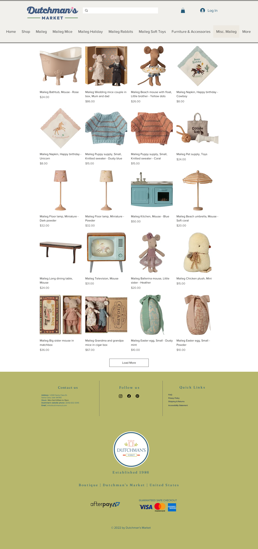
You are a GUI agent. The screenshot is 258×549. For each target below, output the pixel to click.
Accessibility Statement (178, 405)
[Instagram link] (120, 396)
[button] (183, 10)
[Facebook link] (129, 396)
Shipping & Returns (176, 401)
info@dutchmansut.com (57, 405)
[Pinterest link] (137, 396)
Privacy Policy (173, 398)
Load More (129, 362)
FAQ (170, 395)
